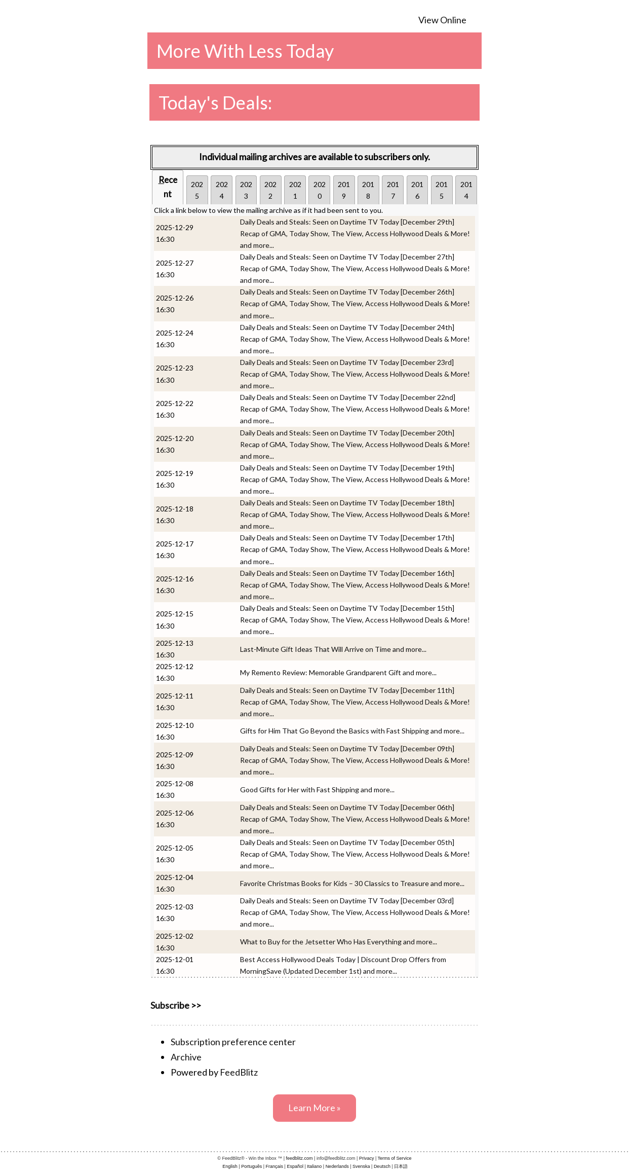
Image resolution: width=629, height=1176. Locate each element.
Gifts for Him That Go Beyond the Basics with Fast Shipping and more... (352, 730)
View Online (442, 19)
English (230, 1166)
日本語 (401, 1166)
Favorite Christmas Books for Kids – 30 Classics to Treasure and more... (352, 883)
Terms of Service (395, 1158)
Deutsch (382, 1166)
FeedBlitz (239, 1072)
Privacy (366, 1158)
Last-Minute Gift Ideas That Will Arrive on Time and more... (333, 649)
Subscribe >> (175, 1005)
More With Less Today (245, 51)
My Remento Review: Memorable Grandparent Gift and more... (338, 672)
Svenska (361, 1166)
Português (251, 1166)
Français (275, 1166)
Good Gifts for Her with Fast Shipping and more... (317, 789)
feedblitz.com (299, 1158)
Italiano (314, 1166)
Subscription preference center (233, 1041)
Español (295, 1166)
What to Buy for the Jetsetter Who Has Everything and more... (338, 941)
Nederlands (337, 1166)
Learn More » (314, 1107)
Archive (186, 1056)
